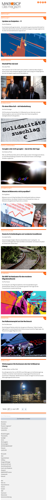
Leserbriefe (4, 450)
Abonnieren (4, 422)
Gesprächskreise (5, 484)
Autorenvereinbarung (6, 497)
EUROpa (3, 460)
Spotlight (3, 438)
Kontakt (3, 489)
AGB (2, 491)
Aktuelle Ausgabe (5, 434)
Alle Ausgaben (4, 442)
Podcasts (3, 448)
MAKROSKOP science (6, 472)
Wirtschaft (3, 454)
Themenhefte (4, 436)
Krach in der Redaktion (6, 468)
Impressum (3, 493)
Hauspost (3, 470)
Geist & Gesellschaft (6, 466)
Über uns (3, 482)
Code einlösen (4, 428)
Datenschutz (4, 495)
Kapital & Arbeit (5, 458)
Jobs (2, 480)
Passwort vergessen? (6, 426)
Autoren (3, 486)
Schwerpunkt (4, 474)
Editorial (3, 476)
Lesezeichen (4, 430)
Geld (2, 456)
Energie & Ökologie (5, 462)
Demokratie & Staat (6, 464)
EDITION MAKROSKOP (6, 446)
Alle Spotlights (4, 444)
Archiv (2, 440)
